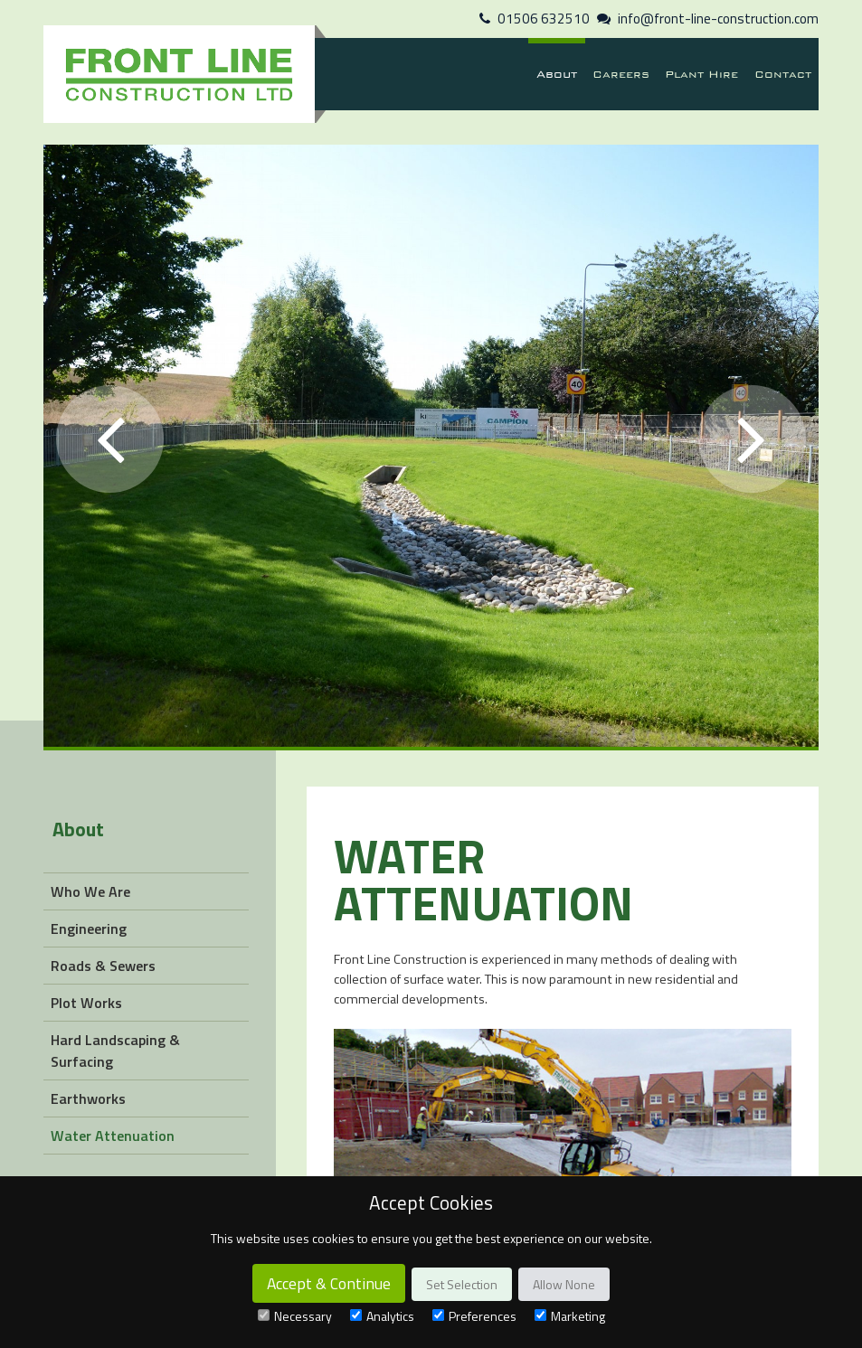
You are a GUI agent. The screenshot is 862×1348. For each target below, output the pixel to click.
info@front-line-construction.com (718, 18)
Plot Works (86, 1002)
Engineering (89, 928)
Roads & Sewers (103, 965)
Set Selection (461, 1284)
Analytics (382, 1315)
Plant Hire (701, 73)
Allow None (564, 1284)
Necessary (295, 1315)
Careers (620, 73)
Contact (782, 73)
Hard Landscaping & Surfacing (115, 1050)
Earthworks (88, 1098)
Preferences (474, 1315)
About (556, 73)
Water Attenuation (113, 1135)
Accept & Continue (329, 1283)
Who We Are (90, 891)
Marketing (570, 1315)
